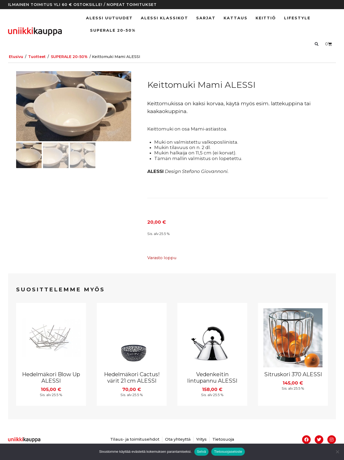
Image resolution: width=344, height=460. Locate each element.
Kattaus (236, 18)
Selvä (201, 452)
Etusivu (16, 56)
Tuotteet (37, 56)
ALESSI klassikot (164, 18)
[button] (316, 44)
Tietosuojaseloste (228, 452)
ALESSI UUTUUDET (109, 18)
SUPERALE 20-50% (112, 30)
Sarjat (206, 18)
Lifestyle (297, 18)
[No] (337, 451)
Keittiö (266, 18)
